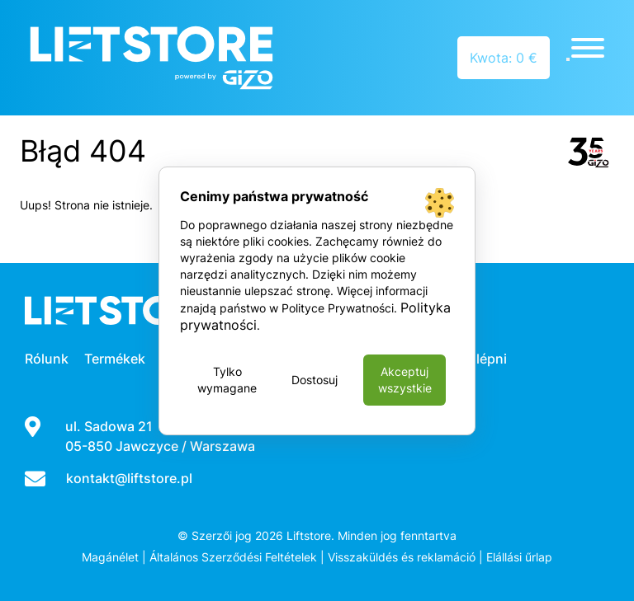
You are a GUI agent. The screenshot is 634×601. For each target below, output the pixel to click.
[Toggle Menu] (587, 48)
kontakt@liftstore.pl (129, 478)
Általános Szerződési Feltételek (233, 557)
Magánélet (110, 557)
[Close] (568, 59)
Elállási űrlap (519, 557)
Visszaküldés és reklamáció (402, 557)
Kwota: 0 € (503, 57)
